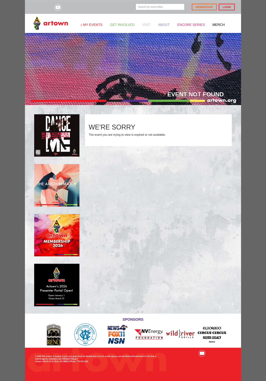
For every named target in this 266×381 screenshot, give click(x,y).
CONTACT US (55, 359)
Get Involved (122, 25)
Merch (218, 25)
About (164, 25)
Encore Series (191, 25)
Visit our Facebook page (39, 7)
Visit (146, 25)
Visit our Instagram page (48, 7)
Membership (204, 7)
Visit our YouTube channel (58, 7)
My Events (91, 25)
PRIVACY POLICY (70, 359)
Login (227, 7)
